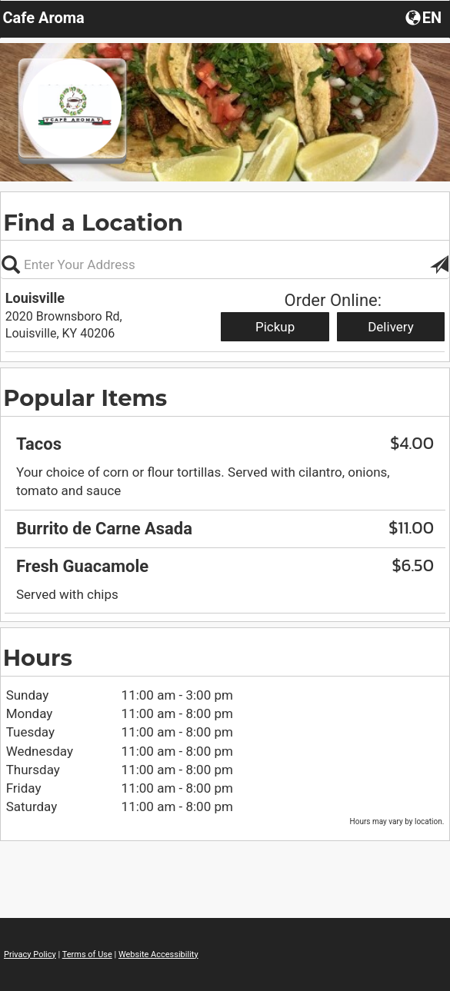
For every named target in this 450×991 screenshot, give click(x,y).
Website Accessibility (158, 954)
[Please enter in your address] (225, 264)
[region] (225, 514)
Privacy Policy (30, 954)
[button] (439, 264)
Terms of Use (87, 954)
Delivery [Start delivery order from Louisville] (391, 326)
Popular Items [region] (85, 397)
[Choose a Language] (425, 17)
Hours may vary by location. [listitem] (397, 821)
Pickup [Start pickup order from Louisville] (275, 326)
